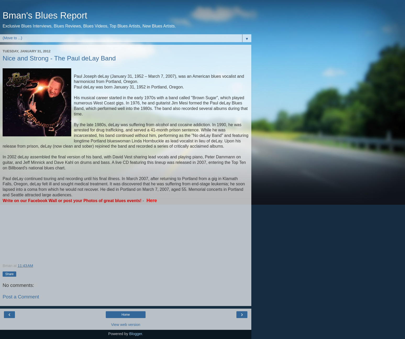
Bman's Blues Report (45, 15)
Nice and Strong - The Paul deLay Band (59, 58)
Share (9, 274)
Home (125, 314)
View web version (125, 325)
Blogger (135, 334)
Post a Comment (21, 296)
